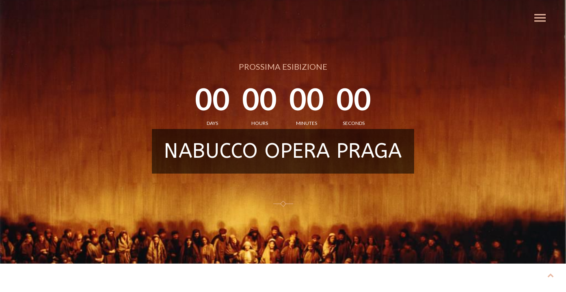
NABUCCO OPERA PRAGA (283, 151)
